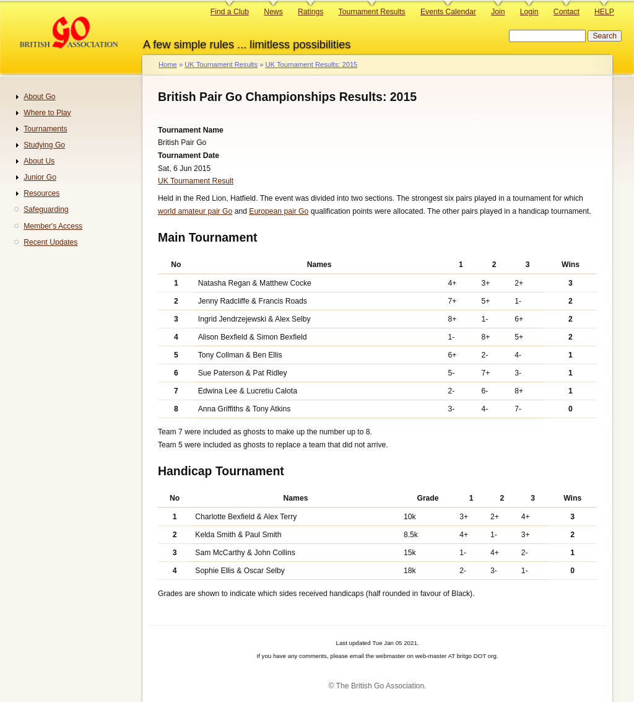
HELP (604, 11)
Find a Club (230, 11)
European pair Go (278, 211)
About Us (39, 161)
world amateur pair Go (195, 211)
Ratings (310, 11)
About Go (39, 96)
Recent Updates (50, 242)
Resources (41, 193)
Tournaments (45, 129)
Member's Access (53, 226)
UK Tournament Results (221, 64)
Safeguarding (46, 209)
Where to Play (47, 112)
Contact (567, 11)
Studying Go (44, 145)
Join (498, 11)
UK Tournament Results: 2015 (311, 64)
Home (167, 64)
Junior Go (40, 177)
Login (529, 11)
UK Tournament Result (195, 181)
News (273, 11)
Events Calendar (448, 11)
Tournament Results (372, 11)
